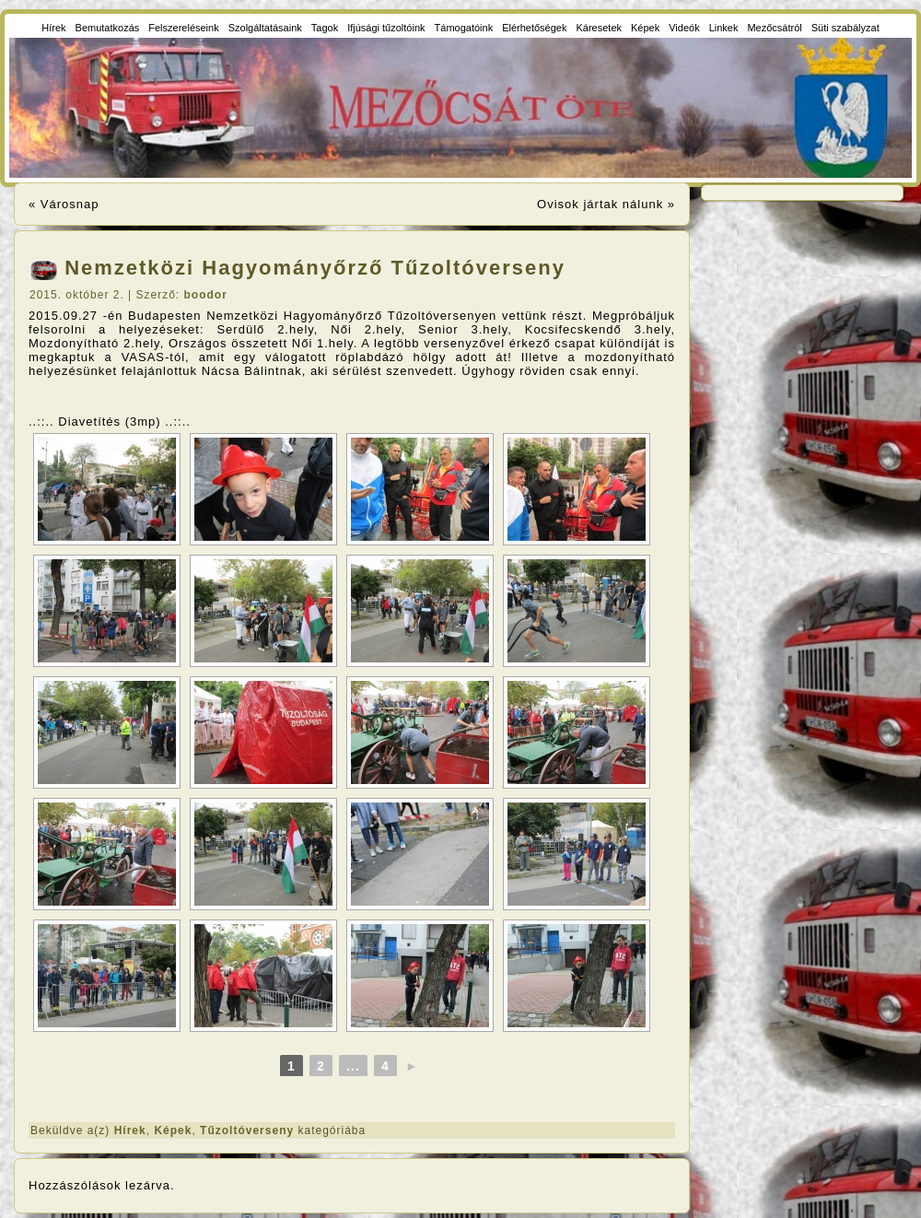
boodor (205, 294)
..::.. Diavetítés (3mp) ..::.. (110, 421)
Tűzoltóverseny (247, 1130)
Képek (173, 1130)
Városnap (70, 204)
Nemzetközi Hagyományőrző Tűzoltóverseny (314, 267)
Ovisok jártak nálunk (600, 204)
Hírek (130, 1130)
